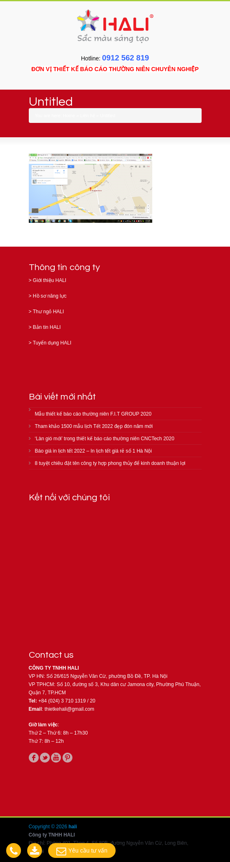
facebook (34, 758)
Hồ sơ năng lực (50, 296)
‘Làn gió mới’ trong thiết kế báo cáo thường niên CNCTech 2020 (104, 438)
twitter (45, 758)
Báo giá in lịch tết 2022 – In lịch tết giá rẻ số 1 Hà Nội (93, 451)
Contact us (51, 655)
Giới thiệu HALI (49, 280)
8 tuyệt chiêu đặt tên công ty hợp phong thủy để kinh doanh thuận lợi (110, 463)
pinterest (67, 758)
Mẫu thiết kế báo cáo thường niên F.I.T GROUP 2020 (93, 414)
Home (69, 115)
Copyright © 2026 (49, 827)
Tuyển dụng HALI (52, 343)
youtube (56, 758)
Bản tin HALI (47, 327)
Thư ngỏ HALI (48, 311)
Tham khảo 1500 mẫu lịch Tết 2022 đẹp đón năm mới (94, 426)
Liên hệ (87, 115)
